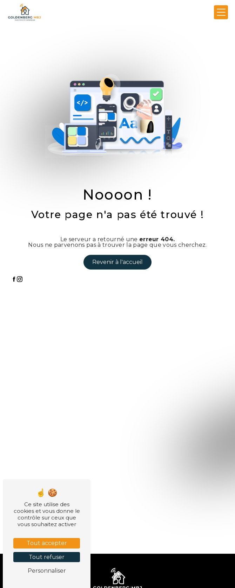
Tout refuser (47, 557)
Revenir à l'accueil (117, 262)
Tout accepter (47, 543)
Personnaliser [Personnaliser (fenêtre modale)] (47, 570)
